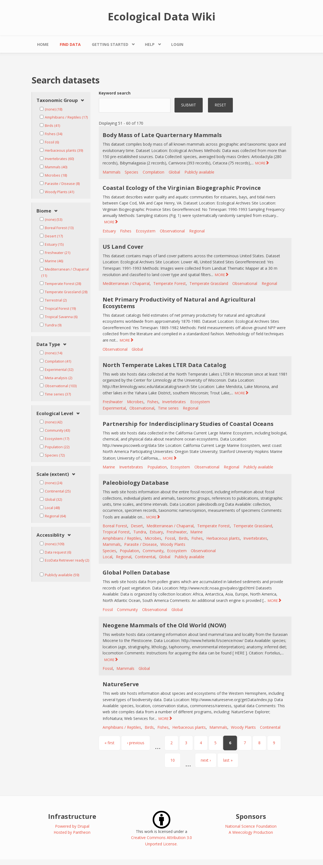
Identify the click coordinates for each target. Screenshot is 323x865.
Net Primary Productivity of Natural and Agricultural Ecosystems (179, 303)
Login (177, 44)
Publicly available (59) (62, 575)
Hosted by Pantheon (72, 832)
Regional (197, 231)
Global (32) (53, 499)
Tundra (139, 531)
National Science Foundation (251, 826)
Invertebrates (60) (59, 158)
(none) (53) (53, 219)
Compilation (153, 172)
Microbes (135, 401)
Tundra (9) (53, 325)
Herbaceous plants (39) (64, 150)
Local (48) (52, 507)
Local (107, 556)
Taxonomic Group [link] (57, 100)
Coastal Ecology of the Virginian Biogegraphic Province (182, 188)
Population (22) (57, 447)
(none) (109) (54, 544)
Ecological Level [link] (55, 413)
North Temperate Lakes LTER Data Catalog (164, 365)
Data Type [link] (48, 344)
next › (206, 760)
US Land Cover (123, 246)
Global (174, 172)
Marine (109, 467)
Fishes (125, 231)
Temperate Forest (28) (63, 283)
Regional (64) (55, 516)
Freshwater (113, 401)
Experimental (114, 408)
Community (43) (57, 430)
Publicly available (199, 172)
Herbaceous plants (223, 538)
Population (157, 467)
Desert (137, 525)
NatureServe (121, 684)
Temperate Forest (169, 283)
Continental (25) (58, 491)
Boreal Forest (115, 525)
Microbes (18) (56, 175)
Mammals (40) (56, 167)
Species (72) (55, 455)
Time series (168, 408)
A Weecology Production (251, 832)
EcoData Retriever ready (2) (67, 560)
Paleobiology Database (136, 482)
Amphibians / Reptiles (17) (66, 117)
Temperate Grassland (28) (66, 292)
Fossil (170, 538)
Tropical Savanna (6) (61, 316)
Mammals (112, 172)
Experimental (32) (59, 369)
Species (131, 172)
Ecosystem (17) (57, 438)
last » (228, 760)
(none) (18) (53, 109)
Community (153, 550)
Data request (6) (58, 552)
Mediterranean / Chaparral (126, 283)
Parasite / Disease (140, 544)
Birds (183, 538)
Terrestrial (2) (56, 300)
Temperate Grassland (208, 283)
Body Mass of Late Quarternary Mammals (162, 135)
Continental (145, 556)
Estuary (109, 231)
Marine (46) (54, 261)
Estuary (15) (54, 244)
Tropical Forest (116, 531)
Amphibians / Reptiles (122, 538)
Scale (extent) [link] (53, 474)
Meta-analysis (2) (58, 378)
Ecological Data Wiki (161, 16)
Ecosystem (145, 231)
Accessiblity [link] (50, 535)
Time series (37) (58, 394)
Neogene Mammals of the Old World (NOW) (164, 625)
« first (109, 742)
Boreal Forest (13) (59, 228)
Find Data (70, 44)
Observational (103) (61, 386)
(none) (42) (53, 422)
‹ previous (135, 742)
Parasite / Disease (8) (62, 183)
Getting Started (110, 44)
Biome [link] (44, 211)
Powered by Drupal (72, 826)
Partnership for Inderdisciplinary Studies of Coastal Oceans (188, 424)
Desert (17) (54, 236)
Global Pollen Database (136, 572)
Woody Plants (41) (59, 192)
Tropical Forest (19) (60, 308)
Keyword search (115, 93)
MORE (260, 163)
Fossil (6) (52, 142)
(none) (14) (53, 353)
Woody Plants (172, 544)
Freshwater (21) (57, 252)
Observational (172, 231)
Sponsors (251, 816)
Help (150, 44)
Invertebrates (174, 401)
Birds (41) (52, 125)
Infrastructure (72, 816)
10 (172, 760)
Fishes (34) (53, 134)
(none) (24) (53, 483)
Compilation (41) (58, 361)
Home (43, 44)
